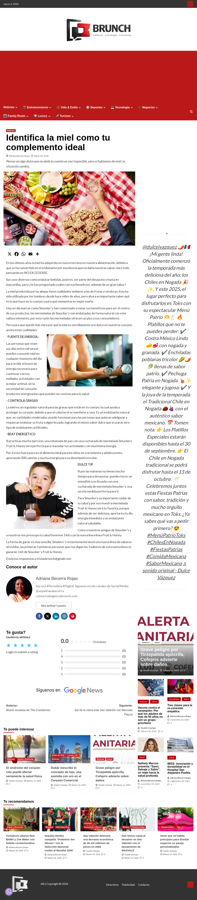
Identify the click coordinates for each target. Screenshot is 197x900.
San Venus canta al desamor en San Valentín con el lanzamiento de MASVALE (133, 843)
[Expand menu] (16, 107)
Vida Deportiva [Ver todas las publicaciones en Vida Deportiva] (62, 827)
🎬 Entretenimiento (37, 107)
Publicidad (128, 884)
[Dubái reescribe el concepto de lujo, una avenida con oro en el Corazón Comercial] (69, 749)
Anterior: (37, 708)
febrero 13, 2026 (34, 781)
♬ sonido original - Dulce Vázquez (166, 570)
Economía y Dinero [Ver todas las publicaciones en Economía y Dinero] (93, 827)
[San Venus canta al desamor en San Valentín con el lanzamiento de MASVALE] (137, 819)
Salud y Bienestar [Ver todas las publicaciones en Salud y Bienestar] (26, 759)
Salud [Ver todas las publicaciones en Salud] (109, 759)
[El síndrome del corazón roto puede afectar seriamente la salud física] (24, 749)
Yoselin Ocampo (16, 781)
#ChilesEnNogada (166, 542)
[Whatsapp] (9, 892)
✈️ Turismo (65, 116)
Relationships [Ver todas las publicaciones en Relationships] (138, 827)
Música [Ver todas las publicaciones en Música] (126, 827)
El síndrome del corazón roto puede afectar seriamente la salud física (24, 772)
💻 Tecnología (122, 107)
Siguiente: (101, 710)
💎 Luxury (42, 116)
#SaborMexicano (164, 563)
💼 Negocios (148, 107)
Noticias (10, 107)
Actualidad (174, 699)
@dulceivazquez (159, 247)
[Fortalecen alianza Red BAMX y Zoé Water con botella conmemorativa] (21, 819)
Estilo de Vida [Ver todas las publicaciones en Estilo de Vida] (58, 755)
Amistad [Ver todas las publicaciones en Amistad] (88, 823)
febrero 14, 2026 (93, 854)
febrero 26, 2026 (16, 851)
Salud (157, 642)
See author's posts (53, 605)
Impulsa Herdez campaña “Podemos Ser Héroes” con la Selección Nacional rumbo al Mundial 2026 (60, 843)
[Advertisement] (98, 77)
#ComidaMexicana (166, 556)
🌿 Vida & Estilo (69, 107)
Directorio (112, 884)
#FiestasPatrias (166, 549)
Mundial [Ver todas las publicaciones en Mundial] (49, 827)
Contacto (143, 884)
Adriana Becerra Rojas (19, 156)
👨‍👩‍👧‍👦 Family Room (16, 116)
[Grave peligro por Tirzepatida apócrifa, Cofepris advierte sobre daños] (114, 749)
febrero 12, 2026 (79, 785)
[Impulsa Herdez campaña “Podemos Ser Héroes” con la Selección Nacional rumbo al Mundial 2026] (60, 819)
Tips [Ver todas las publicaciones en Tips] (179, 827)
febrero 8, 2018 (41, 156)
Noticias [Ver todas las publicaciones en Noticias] (11, 130)
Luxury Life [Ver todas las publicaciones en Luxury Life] (72, 755)
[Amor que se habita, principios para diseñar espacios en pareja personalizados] (176, 819)
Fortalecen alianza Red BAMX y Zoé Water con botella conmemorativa (20, 839)
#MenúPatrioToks (166, 535)
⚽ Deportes (96, 107)
